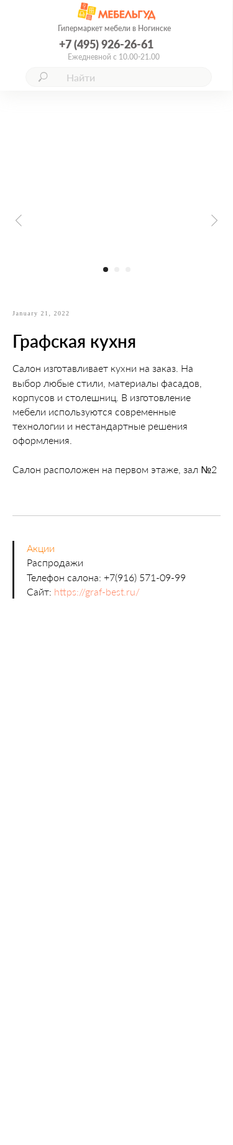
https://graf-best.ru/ (97, 591)
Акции (41, 548)
